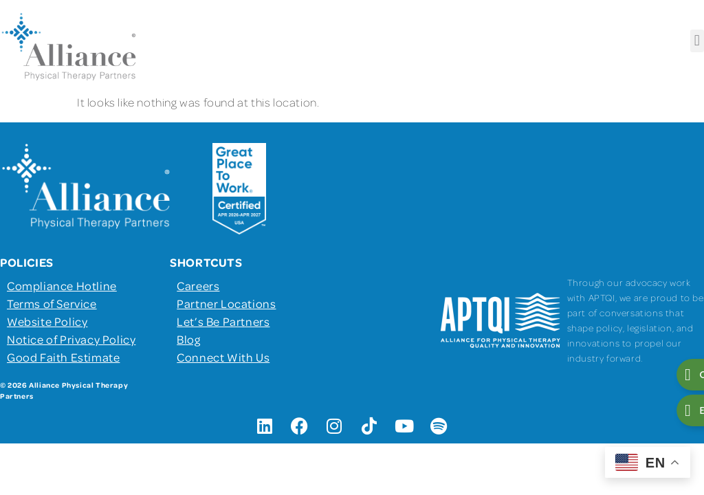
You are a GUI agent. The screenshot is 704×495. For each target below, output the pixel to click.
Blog (188, 338)
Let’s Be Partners (223, 321)
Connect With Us (223, 356)
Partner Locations (226, 303)
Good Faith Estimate (63, 356)
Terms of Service (52, 303)
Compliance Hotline (62, 285)
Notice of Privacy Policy (71, 338)
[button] (697, 41)
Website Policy (47, 321)
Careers (198, 285)
